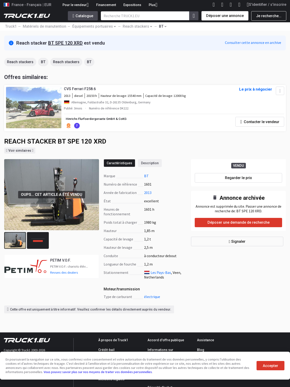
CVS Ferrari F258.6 (80, 90)
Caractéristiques (119, 164)
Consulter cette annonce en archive (253, 42)
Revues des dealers (64, 273)
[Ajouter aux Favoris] (279, 92)
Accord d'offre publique (166, 340)
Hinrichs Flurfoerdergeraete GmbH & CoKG (99, 120)
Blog (200, 350)
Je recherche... (268, 16)
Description (150, 164)
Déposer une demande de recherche (239, 223)
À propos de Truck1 (113, 340)
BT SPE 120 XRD (65, 43)
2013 (148, 193)
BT (43, 62)
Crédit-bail (106, 350)
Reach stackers (20, 62)
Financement (106, 5)
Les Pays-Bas (161, 273)
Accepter (270, 366)
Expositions (132, 5)
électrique (152, 297)
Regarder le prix (238, 178)
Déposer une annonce (225, 15)
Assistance (205, 340)
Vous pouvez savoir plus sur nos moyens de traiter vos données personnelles (98, 372)
